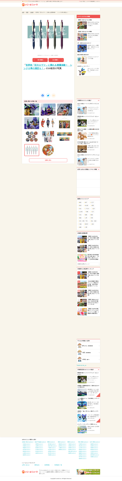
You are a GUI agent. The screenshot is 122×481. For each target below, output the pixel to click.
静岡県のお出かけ (62, 449)
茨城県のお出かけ (52, 455)
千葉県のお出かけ (52, 447)
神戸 (85, 202)
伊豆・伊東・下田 (82, 221)
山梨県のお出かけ (39, 445)
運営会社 (36, 465)
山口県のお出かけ (82, 447)
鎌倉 (79, 217)
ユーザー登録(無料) (91, 1)
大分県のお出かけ (94, 451)
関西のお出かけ (71, 442)
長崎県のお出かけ (94, 447)
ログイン (98, 1)
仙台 (79, 208)
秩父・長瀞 (93, 221)
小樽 (85, 227)
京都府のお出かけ (72, 445)
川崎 (91, 217)
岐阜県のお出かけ (62, 445)
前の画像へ (41, 60)
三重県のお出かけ (62, 447)
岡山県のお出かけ (82, 445)
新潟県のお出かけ (39, 447)
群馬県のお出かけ (52, 451)
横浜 (79, 202)
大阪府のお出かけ (72, 444)
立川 (92, 211)
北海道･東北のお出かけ (27, 442)
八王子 (92, 202)
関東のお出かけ (51, 442)
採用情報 (46, 465)
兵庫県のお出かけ (72, 447)
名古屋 (86, 205)
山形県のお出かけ (26, 453)
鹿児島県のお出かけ (95, 455)
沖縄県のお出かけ (94, 456)
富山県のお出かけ (39, 451)
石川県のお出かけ (39, 449)
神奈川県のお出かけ (52, 445)
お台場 (80, 211)
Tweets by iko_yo (81, 365)
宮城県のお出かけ (26, 445)
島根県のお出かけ (82, 451)
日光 (79, 214)
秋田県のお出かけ (26, 451)
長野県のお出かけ (39, 444)
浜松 (92, 224)
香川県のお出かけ (82, 456)
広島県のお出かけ (82, 444)
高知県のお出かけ (82, 455)
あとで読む (82, 1)
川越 (79, 224)
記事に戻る (48, 160)
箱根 (85, 214)
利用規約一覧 (58, 465)
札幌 (86, 211)
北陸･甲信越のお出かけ (40, 442)
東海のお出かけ (61, 442)
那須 (79, 205)
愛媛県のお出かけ (82, 453)
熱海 (91, 214)
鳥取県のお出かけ (82, 449)
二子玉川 (86, 208)
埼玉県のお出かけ (52, 449)
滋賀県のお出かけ (72, 453)
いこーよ (26, 1)
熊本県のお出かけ (94, 449)
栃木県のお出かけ (52, 453)
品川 (93, 208)
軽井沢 (86, 224)
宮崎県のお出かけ (94, 453)
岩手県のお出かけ (26, 449)
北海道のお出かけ (26, 444)
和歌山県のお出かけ (72, 451)
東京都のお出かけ (52, 444)
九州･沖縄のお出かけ (95, 442)
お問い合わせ (25, 465)
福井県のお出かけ (39, 453)
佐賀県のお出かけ (94, 445)
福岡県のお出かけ (94, 444)
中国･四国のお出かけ (83, 442)
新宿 (92, 205)
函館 (79, 227)
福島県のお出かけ (26, 455)
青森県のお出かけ (26, 447)
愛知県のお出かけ (62, 444)
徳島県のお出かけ (82, 458)
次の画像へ (55, 60)
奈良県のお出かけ (72, 449)
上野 (85, 217)
